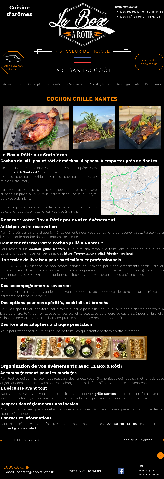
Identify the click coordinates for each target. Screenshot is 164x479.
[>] (160, 455)
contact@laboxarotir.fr (19, 428)
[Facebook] (121, 471)
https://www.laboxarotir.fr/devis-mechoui (98, 253)
